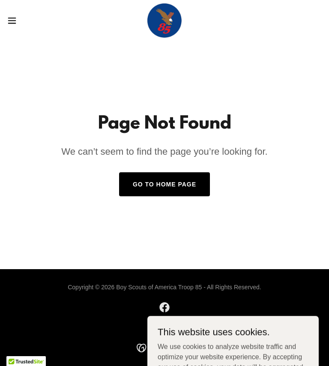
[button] (27, 20)
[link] (164, 20)
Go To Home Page (164, 184)
